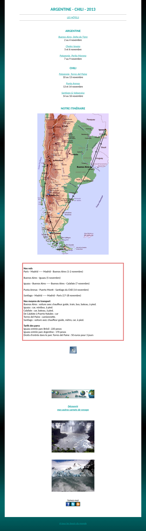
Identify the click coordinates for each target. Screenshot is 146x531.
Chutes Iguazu (73, 46)
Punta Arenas (73, 83)
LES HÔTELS (73, 17)
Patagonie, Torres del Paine (73, 74)
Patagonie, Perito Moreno (73, 55)
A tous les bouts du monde (73, 523)
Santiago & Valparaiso (73, 92)
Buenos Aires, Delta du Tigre (73, 36)
